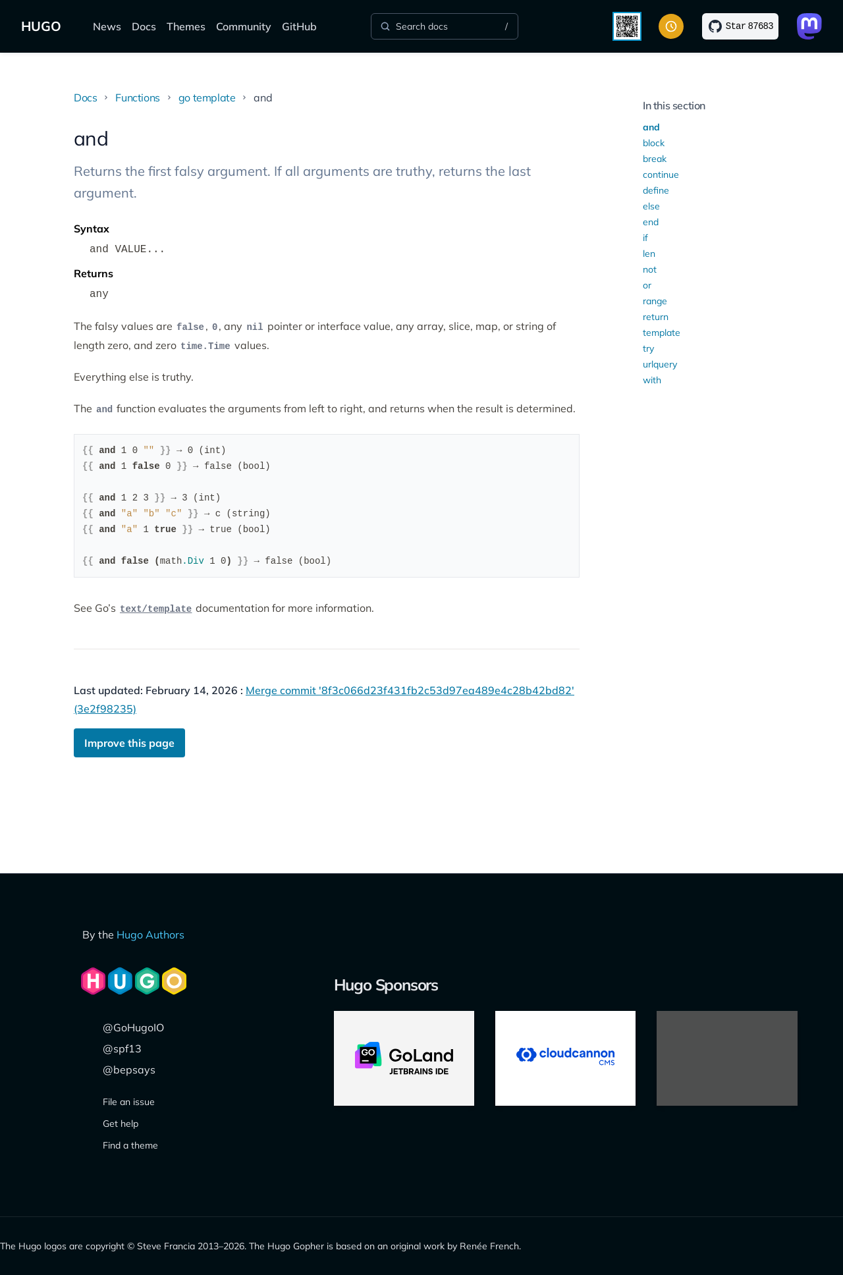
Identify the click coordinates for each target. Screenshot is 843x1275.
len (649, 253)
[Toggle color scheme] (671, 26)
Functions (137, 97)
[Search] (444, 26)
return (655, 317)
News (107, 26)
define (656, 190)
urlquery (660, 364)
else (651, 206)
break (654, 159)
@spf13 (122, 1048)
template (661, 333)
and (651, 127)
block (654, 143)
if (645, 238)
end (651, 222)
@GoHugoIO (133, 1027)
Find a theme (130, 1145)
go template (207, 97)
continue (661, 174)
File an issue (129, 1102)
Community (243, 26)
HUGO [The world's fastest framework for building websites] (41, 26)
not (650, 269)
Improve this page (129, 742)
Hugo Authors (150, 934)
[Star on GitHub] (740, 26)
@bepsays (129, 1069)
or (647, 285)
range (655, 301)
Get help (120, 1123)
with (652, 380)
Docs (144, 26)
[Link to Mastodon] (809, 26)
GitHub (299, 26)
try (648, 348)
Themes (186, 26)
